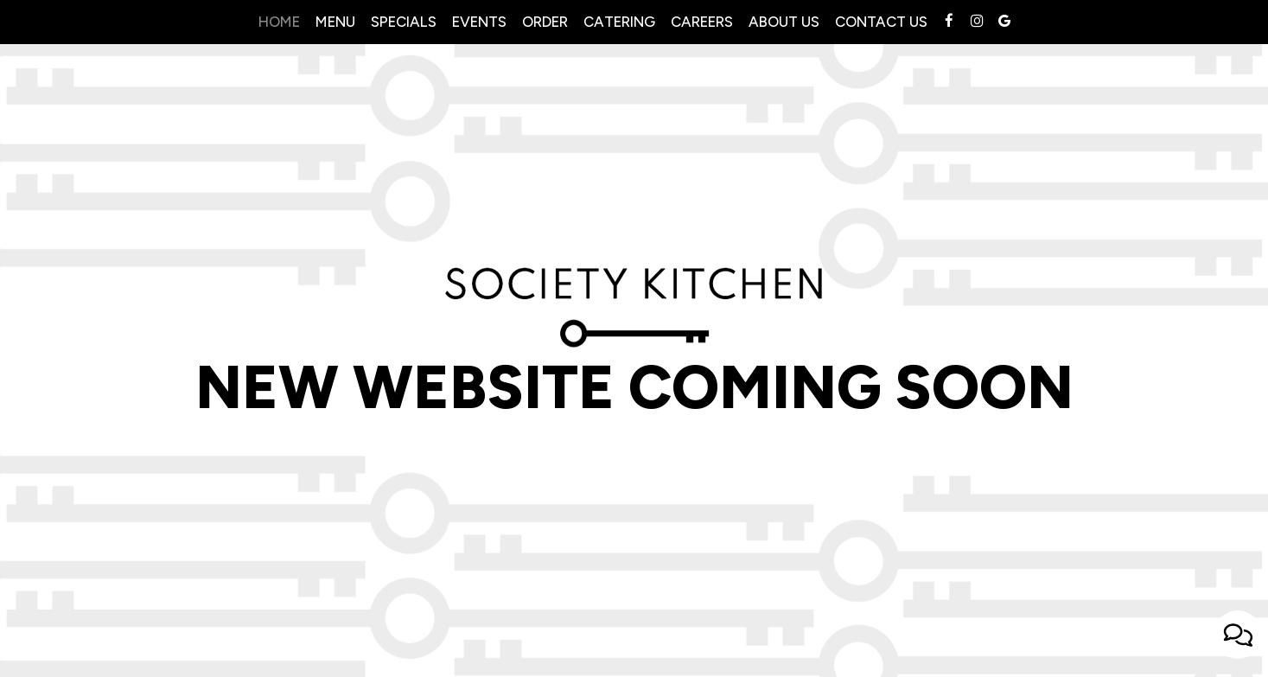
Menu (335, 21)
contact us (881, 21)
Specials (403, 21)
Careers (702, 21)
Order (545, 21)
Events (479, 21)
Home (279, 21)
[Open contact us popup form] (1238, 634)
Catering (619, 21)
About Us (784, 21)
